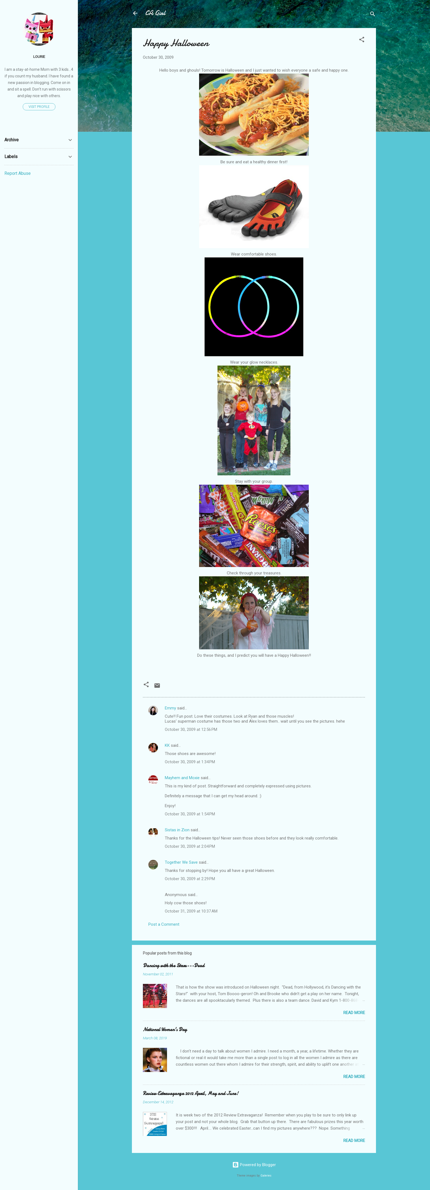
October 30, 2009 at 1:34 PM (190, 761)
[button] (361, 40)
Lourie (39, 56)
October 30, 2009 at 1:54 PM (190, 814)
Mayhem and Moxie (182, 777)
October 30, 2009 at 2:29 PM (190, 878)
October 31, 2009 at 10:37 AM (191, 911)
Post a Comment (163, 924)
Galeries (266, 1175)
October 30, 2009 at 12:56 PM (191, 729)
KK (167, 745)
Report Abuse (17, 173)
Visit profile (39, 107)
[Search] (372, 15)
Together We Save (181, 862)
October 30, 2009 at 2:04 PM (190, 846)
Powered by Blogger (254, 1164)
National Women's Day (165, 1029)
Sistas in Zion (177, 829)
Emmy (170, 708)
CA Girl (155, 13)
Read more (354, 1012)
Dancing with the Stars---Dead (173, 965)
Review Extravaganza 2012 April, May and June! (190, 1093)
